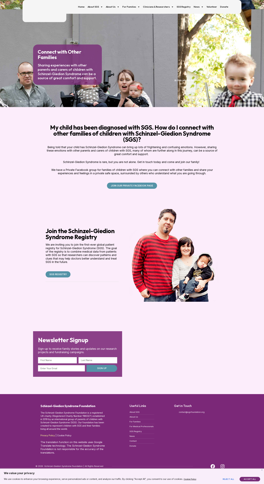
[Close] (262, 470)
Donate (224, 6)
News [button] (198, 7)
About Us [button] (112, 7)
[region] (132, 476)
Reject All (228, 479)
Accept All (250, 479)
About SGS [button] (95, 7)
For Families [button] (131, 7)
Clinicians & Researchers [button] (158, 7)
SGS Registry (184, 6)
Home (81, 6)
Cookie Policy (191, 479)
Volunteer (212, 6)
